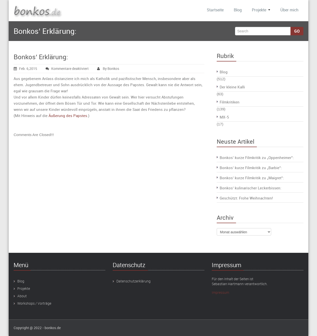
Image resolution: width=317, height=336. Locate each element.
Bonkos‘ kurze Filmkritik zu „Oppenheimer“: (257, 157)
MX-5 (224, 117)
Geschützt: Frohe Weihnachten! (246, 198)
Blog (238, 10)
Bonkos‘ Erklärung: (41, 57)
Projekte (261, 10)
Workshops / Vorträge (34, 303)
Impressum (220, 292)
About (22, 296)
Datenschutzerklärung (133, 281)
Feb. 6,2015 (25, 68)
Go (297, 31)
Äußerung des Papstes (68, 115)
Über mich (289, 10)
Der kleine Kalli (232, 86)
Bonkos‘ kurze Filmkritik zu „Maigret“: (252, 177)
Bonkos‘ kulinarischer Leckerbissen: (250, 187)
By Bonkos (108, 68)
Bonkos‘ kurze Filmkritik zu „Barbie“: (251, 167)
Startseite (215, 10)
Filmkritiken (229, 101)
